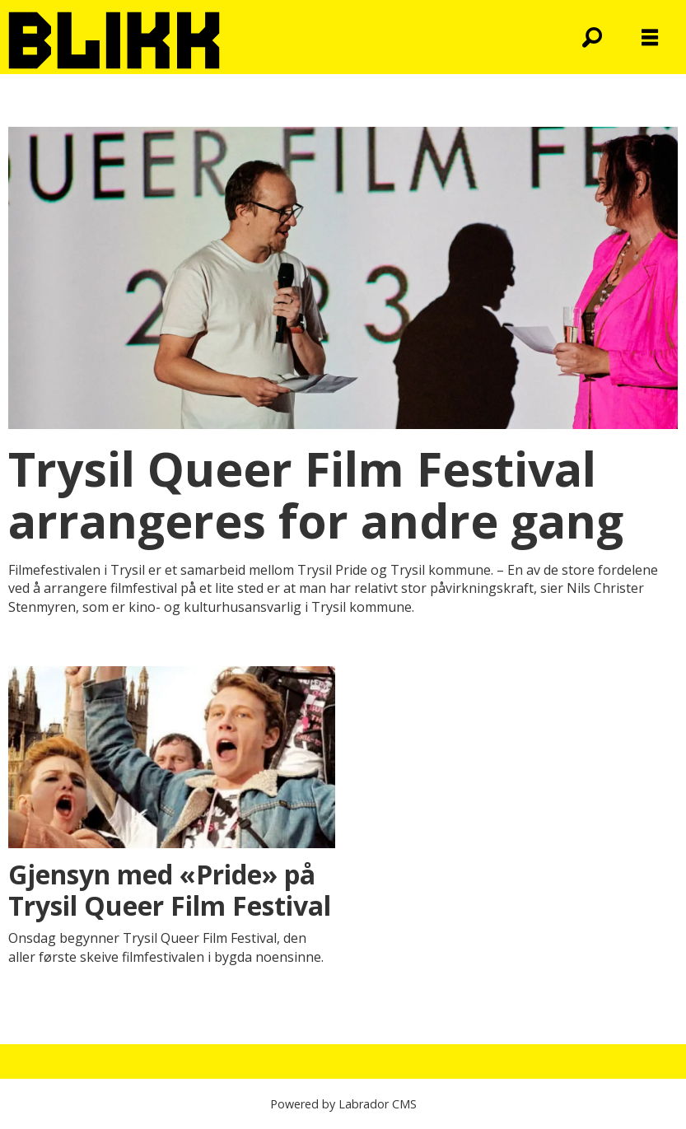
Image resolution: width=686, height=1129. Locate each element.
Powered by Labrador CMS (343, 1104)
